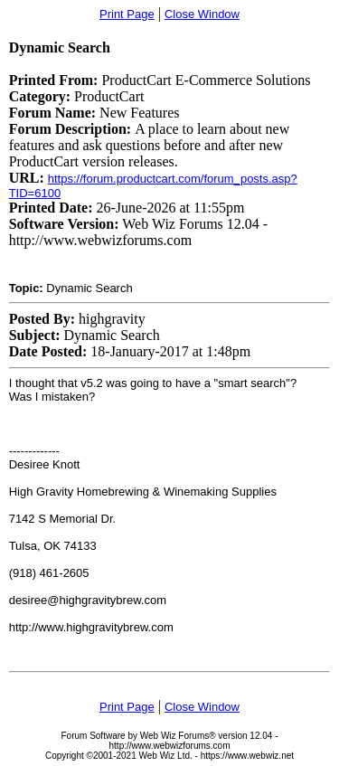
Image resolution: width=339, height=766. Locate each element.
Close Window (202, 14)
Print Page (127, 14)
